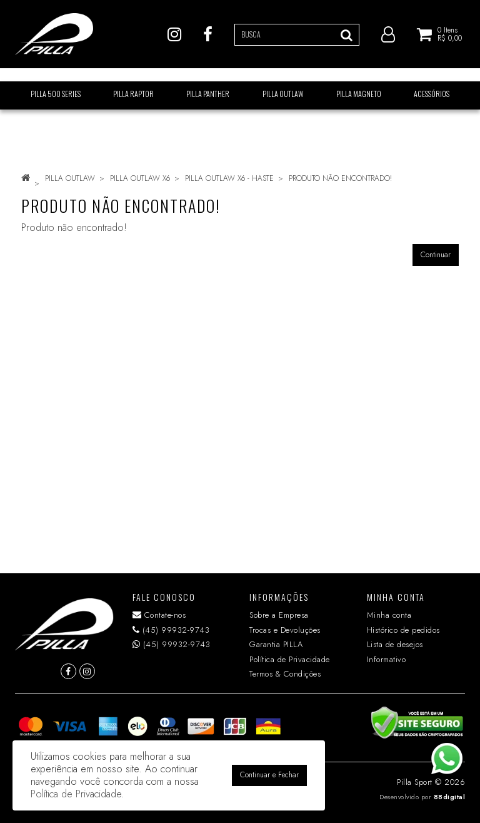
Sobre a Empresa (279, 615)
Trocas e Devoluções (285, 630)
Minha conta (389, 615)
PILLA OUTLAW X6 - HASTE (229, 178)
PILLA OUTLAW (70, 178)
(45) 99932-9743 (171, 630)
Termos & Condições (285, 674)
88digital (450, 797)
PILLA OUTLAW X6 (140, 178)
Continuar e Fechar (269, 774)
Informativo (386, 659)
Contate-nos (159, 615)
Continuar (436, 254)
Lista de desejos (395, 644)
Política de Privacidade (289, 659)
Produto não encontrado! (340, 178)
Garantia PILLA (275, 644)
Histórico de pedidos (403, 630)
